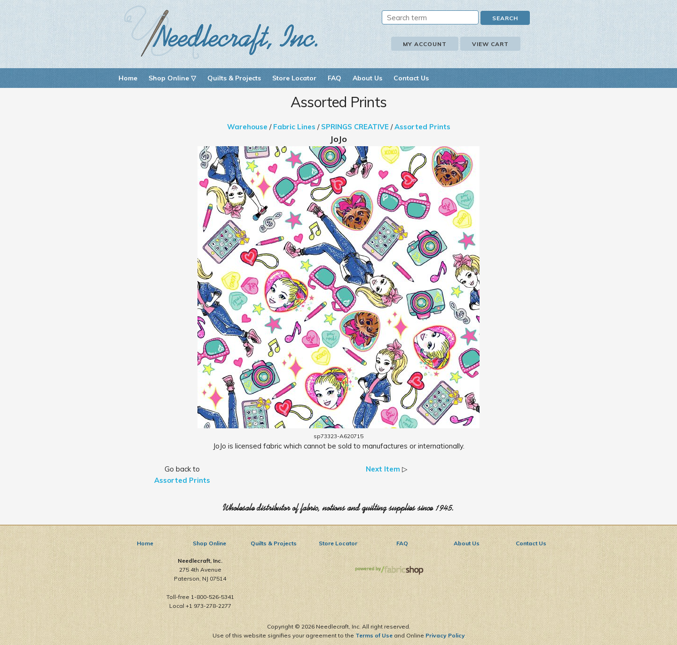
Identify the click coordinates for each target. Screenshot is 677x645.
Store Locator (294, 78)
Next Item (383, 468)
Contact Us (411, 78)
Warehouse (247, 126)
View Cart (490, 43)
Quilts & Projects (234, 78)
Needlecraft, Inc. (221, 32)
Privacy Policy (445, 635)
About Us (367, 78)
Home (127, 78)
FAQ (334, 78)
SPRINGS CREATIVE (355, 126)
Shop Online (209, 543)
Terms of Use (374, 635)
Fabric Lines (294, 126)
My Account (425, 43)
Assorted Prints (422, 126)
